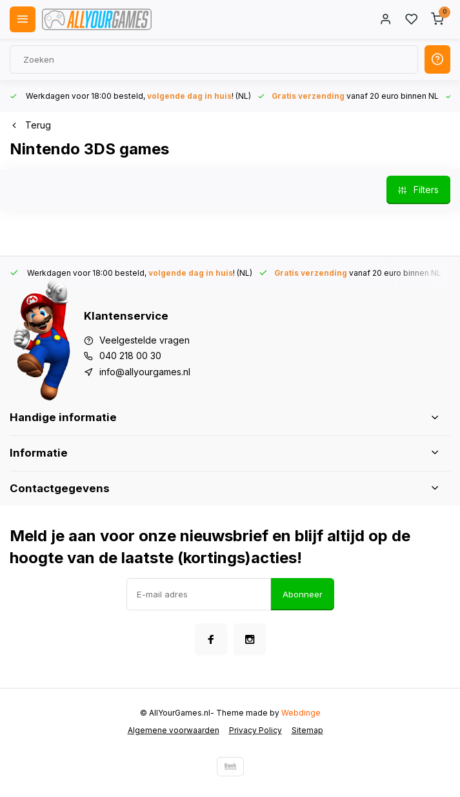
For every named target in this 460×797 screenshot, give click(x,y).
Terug (30, 124)
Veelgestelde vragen (144, 340)
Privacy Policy (255, 730)
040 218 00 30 (130, 355)
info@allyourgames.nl (144, 371)
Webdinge (301, 713)
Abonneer (303, 594)
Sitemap (307, 730)
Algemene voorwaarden (173, 730)
